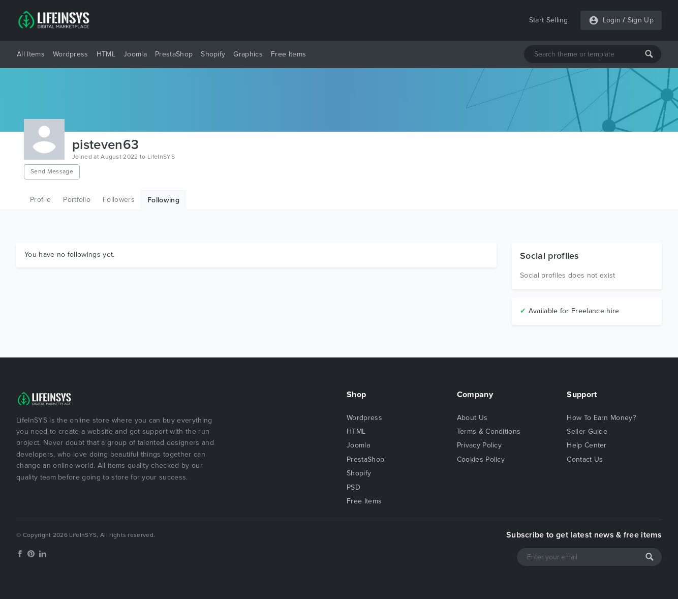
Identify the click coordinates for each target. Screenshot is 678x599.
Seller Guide (587, 431)
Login (612, 20)
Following (163, 200)
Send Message (51, 171)
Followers (119, 199)
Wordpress (70, 54)
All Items (31, 54)
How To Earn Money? (601, 417)
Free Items (288, 54)
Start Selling (548, 20)
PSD (353, 487)
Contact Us (585, 459)
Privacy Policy (479, 445)
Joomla (135, 54)
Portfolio (76, 199)
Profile (40, 199)
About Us (472, 417)
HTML (106, 54)
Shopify (213, 54)
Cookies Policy (481, 459)
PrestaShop (174, 54)
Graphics (248, 54)
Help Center (587, 445)
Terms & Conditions (489, 431)
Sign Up (641, 20)
